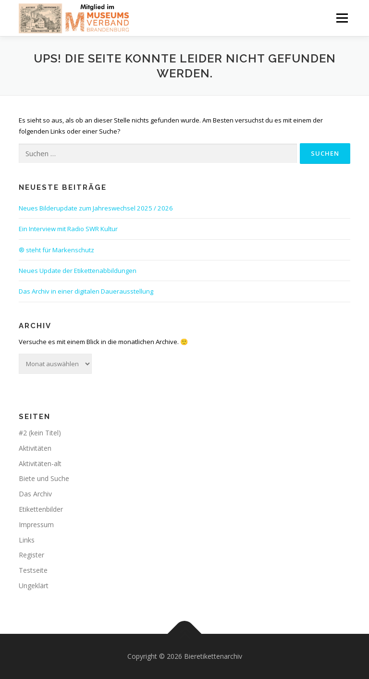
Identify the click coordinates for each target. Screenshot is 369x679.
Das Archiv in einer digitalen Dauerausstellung (86, 291)
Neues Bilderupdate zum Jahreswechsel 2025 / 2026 (96, 208)
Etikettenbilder (41, 509)
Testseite (33, 570)
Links (27, 539)
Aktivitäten (35, 448)
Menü (341, 17)
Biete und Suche (44, 478)
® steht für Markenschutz (56, 250)
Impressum (36, 524)
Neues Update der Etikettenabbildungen (77, 270)
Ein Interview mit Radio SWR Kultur (68, 228)
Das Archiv (35, 493)
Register (31, 554)
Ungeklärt (34, 585)
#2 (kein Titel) (40, 432)
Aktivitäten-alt (40, 463)
